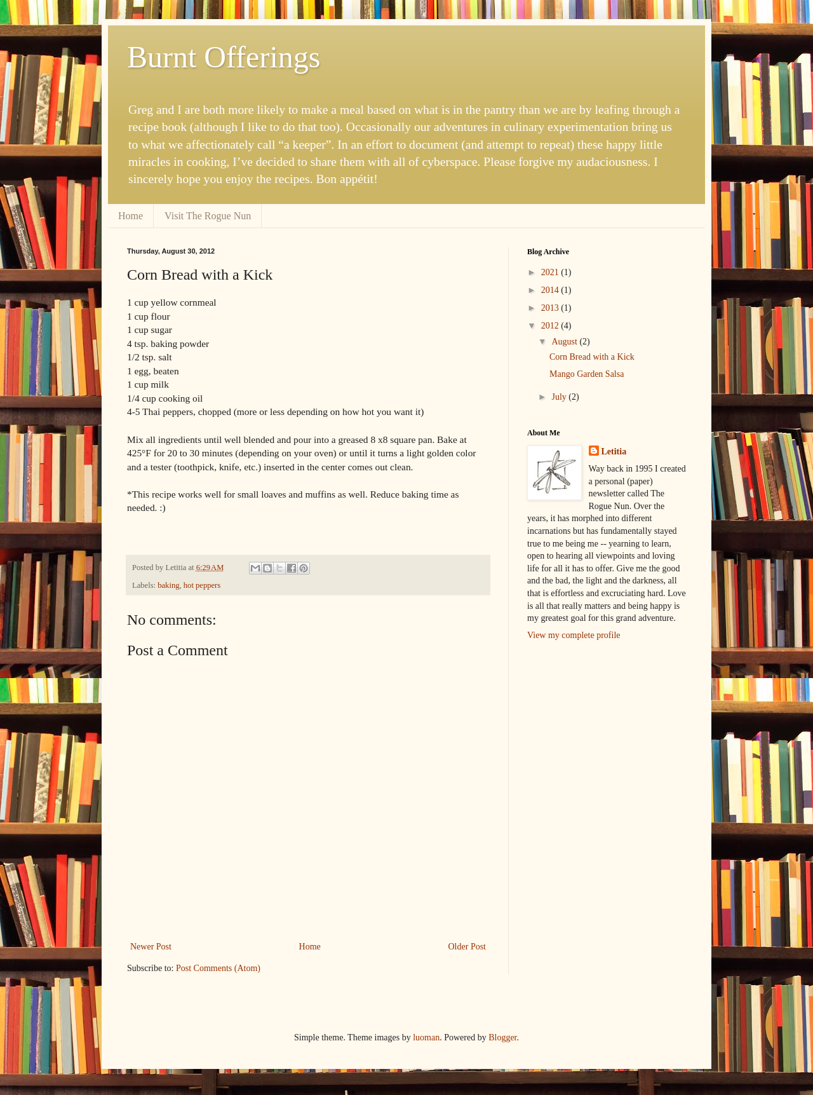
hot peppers (202, 585)
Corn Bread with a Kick (592, 357)
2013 (551, 308)
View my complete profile (574, 635)
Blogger (502, 1037)
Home (130, 215)
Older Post (467, 946)
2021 (551, 272)
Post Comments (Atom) (218, 968)
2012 (551, 325)
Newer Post (150, 946)
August (565, 341)
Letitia (614, 451)
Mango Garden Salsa (586, 374)
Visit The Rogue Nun (208, 215)
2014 (551, 290)
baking (168, 585)
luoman (426, 1037)
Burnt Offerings (223, 57)
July (559, 397)
